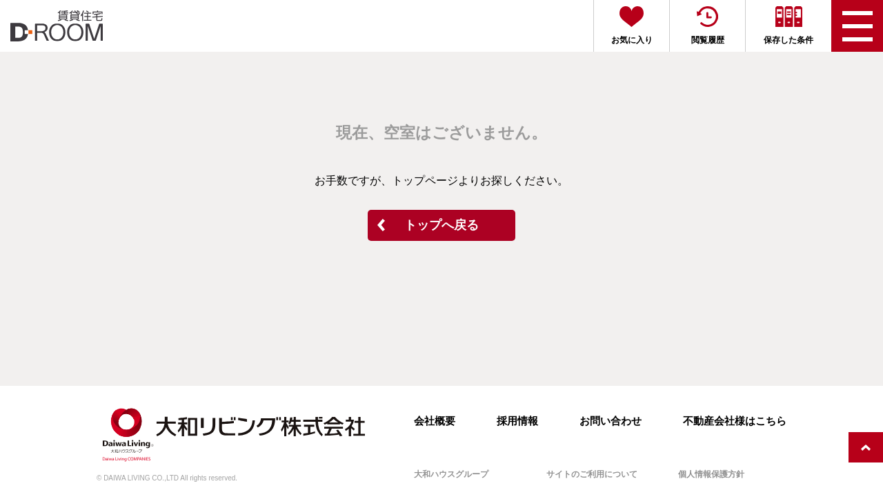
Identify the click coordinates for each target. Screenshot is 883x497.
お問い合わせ (610, 421)
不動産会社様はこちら (734, 421)
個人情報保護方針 (711, 474)
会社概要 (434, 421)
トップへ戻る (441, 225)
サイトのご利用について (591, 474)
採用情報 (517, 421)
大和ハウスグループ (451, 474)
